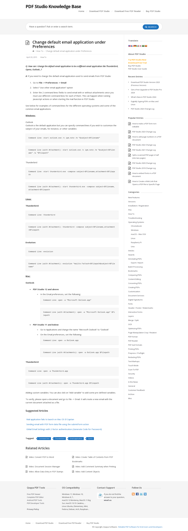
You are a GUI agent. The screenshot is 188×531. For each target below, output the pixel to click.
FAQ (129, 210)
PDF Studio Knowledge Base (53, 6)
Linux (133, 238)
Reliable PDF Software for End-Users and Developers (140, 527)
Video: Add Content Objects (87, 471)
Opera (90, 438)
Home (81, 11)
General (131, 386)
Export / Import (137, 262)
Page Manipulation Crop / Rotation (142, 332)
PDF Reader (133, 341)
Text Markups (134, 361)
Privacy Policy (33, 509)
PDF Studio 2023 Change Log (142, 109)
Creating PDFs (134, 287)
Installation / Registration (138, 205)
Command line (44, 438)
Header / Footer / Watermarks (140, 308)
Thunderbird (59, 438)
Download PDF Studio (99, 11)
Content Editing (134, 279)
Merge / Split (133, 320)
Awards (131, 255)
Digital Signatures (135, 299)
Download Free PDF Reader (128, 11)
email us (107, 500)
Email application (76, 438)
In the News (133, 382)
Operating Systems (136, 222)
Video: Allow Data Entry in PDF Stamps (46, 471)
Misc (130, 398)
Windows (135, 230)
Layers (131, 316)
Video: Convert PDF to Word (41, 457)
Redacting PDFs (134, 357)
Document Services (136, 295)
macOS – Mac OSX (138, 234)
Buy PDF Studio (153, 11)
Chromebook (136, 226)
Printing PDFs (133, 349)
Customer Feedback (136, 390)
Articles (131, 250)
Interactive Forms (135, 312)
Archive (131, 394)
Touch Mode (133, 365)
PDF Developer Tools (35, 503)
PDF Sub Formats (135, 345)
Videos (131, 378)
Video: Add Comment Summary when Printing (95, 466)
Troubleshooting (135, 218)
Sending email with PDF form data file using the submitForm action (57, 424)
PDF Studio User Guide (137, 69)
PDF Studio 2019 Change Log (144, 168)
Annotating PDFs (135, 259)
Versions (132, 201)
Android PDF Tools (34, 500)
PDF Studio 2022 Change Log (144, 145)
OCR (130, 324)
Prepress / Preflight (136, 353)
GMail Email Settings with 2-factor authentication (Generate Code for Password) (64, 429)
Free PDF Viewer (33, 494)
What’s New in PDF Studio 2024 (143, 97)
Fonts (130, 304)
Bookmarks (133, 271)
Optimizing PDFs (134, 328)
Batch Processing (135, 267)
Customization (134, 291)
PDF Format (133, 336)
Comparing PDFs (135, 275)
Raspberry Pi (136, 242)
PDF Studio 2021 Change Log (144, 150)
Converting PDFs (135, 283)
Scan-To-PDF (133, 369)
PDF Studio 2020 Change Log (144, 163)
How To (39, 51)
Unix (133, 246)
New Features (134, 197)
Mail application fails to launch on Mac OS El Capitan (50, 419)
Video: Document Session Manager (44, 466)
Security (131, 373)
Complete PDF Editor (35, 497)
